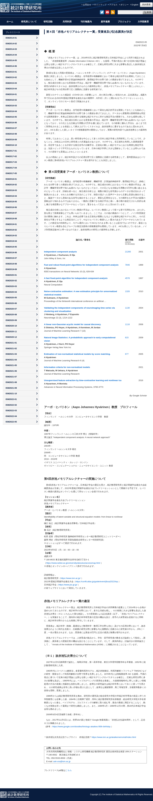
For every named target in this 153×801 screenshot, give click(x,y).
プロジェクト (124, 21)
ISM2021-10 (11, 393)
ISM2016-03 (11, 105)
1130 (127, 308)
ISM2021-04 (11, 360)
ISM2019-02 (11, 230)
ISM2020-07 (11, 309)
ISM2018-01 (11, 179)
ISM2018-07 (11, 213)
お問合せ (87, 4)
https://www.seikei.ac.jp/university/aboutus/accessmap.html (73, 563)
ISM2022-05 (11, 422)
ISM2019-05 (11, 247)
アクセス (113, 4)
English (135, 4)
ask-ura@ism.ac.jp (61, 761)
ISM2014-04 (11, 55)
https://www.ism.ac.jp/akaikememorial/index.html (114, 737)
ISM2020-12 (11, 337)
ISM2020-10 (11, 326)
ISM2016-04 (11, 111)
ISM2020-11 (11, 331)
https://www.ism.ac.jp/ (70, 578)
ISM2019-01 (11, 224)
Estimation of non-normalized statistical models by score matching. (77, 354)
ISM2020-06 (11, 303)
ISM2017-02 (11, 156)
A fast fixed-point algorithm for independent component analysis (76, 278)
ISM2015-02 (11, 77)
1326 (127, 291)
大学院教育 (143, 21)
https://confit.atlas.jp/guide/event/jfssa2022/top (97, 581)
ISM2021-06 (11, 371)
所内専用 (146, 4)
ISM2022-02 (11, 405)
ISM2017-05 (11, 173)
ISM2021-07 (11, 377)
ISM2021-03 (11, 354)
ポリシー (124, 4)
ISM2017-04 (11, 168)
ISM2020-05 (11, 297)
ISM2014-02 (11, 43)
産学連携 (105, 21)
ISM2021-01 (11, 343)
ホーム (10, 21)
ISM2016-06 (11, 122)
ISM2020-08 (11, 314)
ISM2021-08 (11, 382)
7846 (127, 265)
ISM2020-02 (11, 280)
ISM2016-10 (11, 145)
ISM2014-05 (11, 60)
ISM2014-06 (11, 66)
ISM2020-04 (11, 292)
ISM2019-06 (11, 252)
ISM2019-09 (11, 269)
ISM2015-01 (11, 72)
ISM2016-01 (11, 94)
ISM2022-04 (11, 416)
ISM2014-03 (11, 49)
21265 (128, 252)
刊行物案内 (86, 21)
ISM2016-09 (11, 139)
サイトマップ (100, 4)
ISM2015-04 (11, 88)
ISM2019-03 (11, 235)
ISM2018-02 (11, 184)
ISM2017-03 (11, 162)
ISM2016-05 (11, 117)
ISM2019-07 (11, 258)
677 (127, 354)
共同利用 (67, 21)
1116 (127, 324)
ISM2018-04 (11, 196)
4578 (127, 278)
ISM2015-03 (11, 83)
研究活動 (48, 21)
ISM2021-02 (11, 348)
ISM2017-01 (11, 151)
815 (127, 337)
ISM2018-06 (11, 207)
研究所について (29, 21)
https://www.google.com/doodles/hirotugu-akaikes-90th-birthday (81, 726)
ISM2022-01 (11, 399)
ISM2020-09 (11, 320)
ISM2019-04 (11, 241)
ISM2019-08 (11, 264)
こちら (69, 770)
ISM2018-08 (11, 218)
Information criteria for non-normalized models (67, 367)
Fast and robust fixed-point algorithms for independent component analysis (81, 265)
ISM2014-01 (11, 38)
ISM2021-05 (11, 365)
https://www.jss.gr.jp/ (68, 584)
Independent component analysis (60, 252)
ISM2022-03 (11, 410)
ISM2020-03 (11, 286)
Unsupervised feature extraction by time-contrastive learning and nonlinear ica (82, 380)
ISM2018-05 (11, 201)
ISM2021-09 (11, 388)
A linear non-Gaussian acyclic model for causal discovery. (72, 324)
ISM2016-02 (11, 100)
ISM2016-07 (11, 128)
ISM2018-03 (11, 190)
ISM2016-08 (11, 134)
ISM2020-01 (11, 275)
